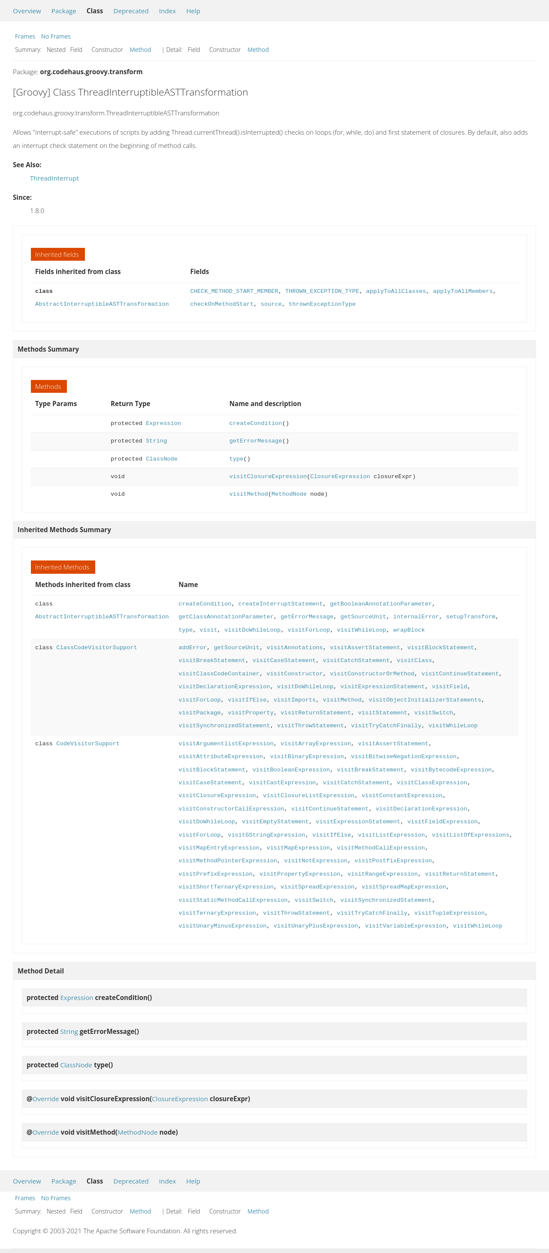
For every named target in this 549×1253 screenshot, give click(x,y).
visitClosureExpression (268, 477)
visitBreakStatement (211, 661)
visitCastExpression (282, 783)
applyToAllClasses (396, 291)
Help (193, 10)
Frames (25, 36)
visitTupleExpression (449, 913)
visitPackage (199, 713)
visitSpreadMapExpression (404, 887)
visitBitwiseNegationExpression (403, 757)
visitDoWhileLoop (252, 630)
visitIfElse (247, 700)
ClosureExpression (340, 477)
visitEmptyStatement (275, 822)
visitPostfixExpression (392, 861)
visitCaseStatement (284, 661)
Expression (163, 423)
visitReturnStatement (316, 713)
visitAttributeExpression (220, 757)
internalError (416, 617)
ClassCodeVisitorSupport (96, 648)
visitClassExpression (432, 783)
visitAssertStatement (365, 648)
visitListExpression (391, 835)
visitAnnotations (294, 648)
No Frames (56, 36)
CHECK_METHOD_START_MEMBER (234, 291)
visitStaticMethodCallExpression (232, 900)
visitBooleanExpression (291, 770)
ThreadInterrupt (54, 178)
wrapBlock (409, 630)
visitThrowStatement (310, 726)
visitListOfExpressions (470, 835)
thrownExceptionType (322, 304)
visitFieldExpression (442, 822)
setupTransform (470, 617)
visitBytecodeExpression (451, 770)
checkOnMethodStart (222, 304)
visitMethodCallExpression (381, 848)
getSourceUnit (363, 617)
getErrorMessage (255, 441)
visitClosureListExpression (308, 796)
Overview (27, 10)
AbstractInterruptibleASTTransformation (102, 304)
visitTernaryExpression (217, 913)
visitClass (414, 661)
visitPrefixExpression (215, 874)
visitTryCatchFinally (386, 726)
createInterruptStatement (280, 604)
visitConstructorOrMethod (372, 674)
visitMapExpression (298, 848)
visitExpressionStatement (383, 687)
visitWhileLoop (361, 630)
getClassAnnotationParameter (225, 617)
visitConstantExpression (402, 796)
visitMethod (248, 494)
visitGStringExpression (266, 835)
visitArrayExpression (316, 744)
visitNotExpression (315, 861)
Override (46, 1098)
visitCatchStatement (356, 661)
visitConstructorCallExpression (231, 809)
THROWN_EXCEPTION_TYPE (322, 291)
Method (140, 49)
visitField (449, 687)
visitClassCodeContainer (218, 674)
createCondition (255, 423)
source (271, 304)
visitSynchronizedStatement (224, 726)
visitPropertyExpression (300, 874)
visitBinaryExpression (307, 757)
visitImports (295, 700)
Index (167, 10)
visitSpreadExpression (317, 887)
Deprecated (131, 10)
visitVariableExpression (405, 926)
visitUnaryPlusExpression (316, 926)
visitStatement (382, 713)
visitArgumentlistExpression (225, 744)
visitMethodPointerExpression (227, 861)
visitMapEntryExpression (218, 848)
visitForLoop (309, 630)
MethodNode (289, 494)
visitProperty (251, 713)
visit (208, 630)
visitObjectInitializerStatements (424, 700)
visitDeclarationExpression (224, 687)
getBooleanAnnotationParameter (381, 604)
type (236, 459)
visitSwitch (433, 713)
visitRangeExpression (382, 874)
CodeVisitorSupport (88, 744)
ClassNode (162, 459)
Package (63, 10)
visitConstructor (294, 674)
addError (192, 648)
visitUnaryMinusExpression (222, 926)
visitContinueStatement (459, 674)
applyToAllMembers (463, 291)
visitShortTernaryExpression (225, 887)
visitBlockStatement (440, 648)
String (156, 441)
